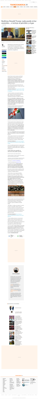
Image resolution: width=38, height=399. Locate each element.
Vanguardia (12, 289)
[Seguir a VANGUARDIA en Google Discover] (3, 25)
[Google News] (12, 236)
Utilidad (31, 6)
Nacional (12, 290)
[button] (2, 7)
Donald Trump (4, 71)
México (15, 6)
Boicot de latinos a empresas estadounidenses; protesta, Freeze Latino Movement (16, 215)
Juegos (4, 6)
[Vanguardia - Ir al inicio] (19, 4)
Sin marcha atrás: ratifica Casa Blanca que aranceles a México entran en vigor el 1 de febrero (16, 90)
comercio (3, 61)
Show (24, 6)
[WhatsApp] (20, 236)
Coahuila (7, 6)
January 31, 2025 (18, 162)
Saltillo (11, 6)
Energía (3, 62)
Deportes (27, 6)
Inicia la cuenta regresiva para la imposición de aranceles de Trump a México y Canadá (16, 142)
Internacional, (16, 290)
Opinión (21, 6)
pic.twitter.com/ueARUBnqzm (16, 160)
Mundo (18, 6)
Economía (35, 6)
